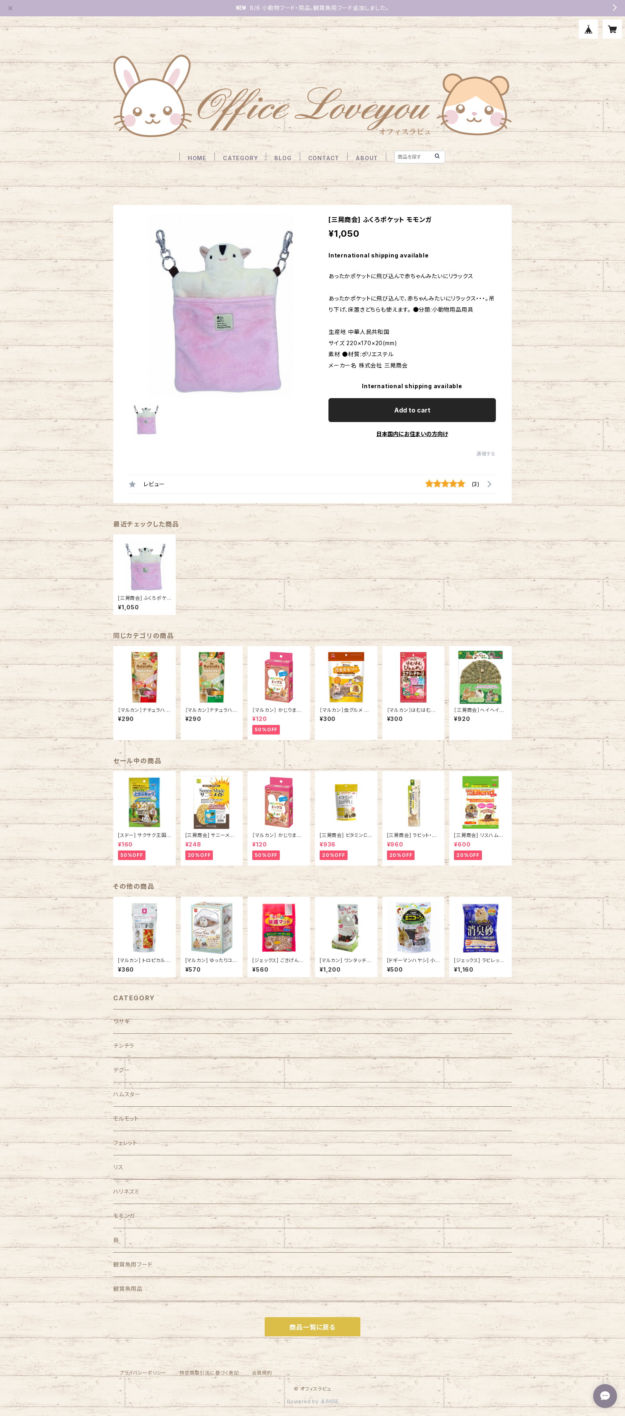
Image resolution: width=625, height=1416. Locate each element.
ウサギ (121, 1021)
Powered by (312, 1401)
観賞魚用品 (128, 1288)
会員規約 (262, 1373)
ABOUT (367, 158)
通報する (486, 454)
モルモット (126, 1118)
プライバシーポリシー (143, 1373)
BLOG (282, 158)
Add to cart (412, 410)
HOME (197, 158)
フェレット (125, 1142)
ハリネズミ (126, 1191)
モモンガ (124, 1215)
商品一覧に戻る (312, 1327)
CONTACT (324, 158)
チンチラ (123, 1045)
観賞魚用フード (133, 1264)
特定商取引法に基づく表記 (209, 1373)
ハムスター (127, 1094)
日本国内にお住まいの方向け (412, 433)
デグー (121, 1069)
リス (118, 1167)
